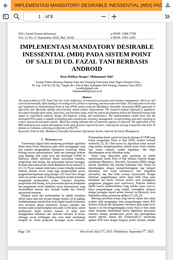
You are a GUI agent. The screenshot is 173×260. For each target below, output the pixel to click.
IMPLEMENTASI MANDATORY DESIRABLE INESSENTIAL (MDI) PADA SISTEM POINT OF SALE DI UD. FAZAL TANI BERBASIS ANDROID (93, 5)
